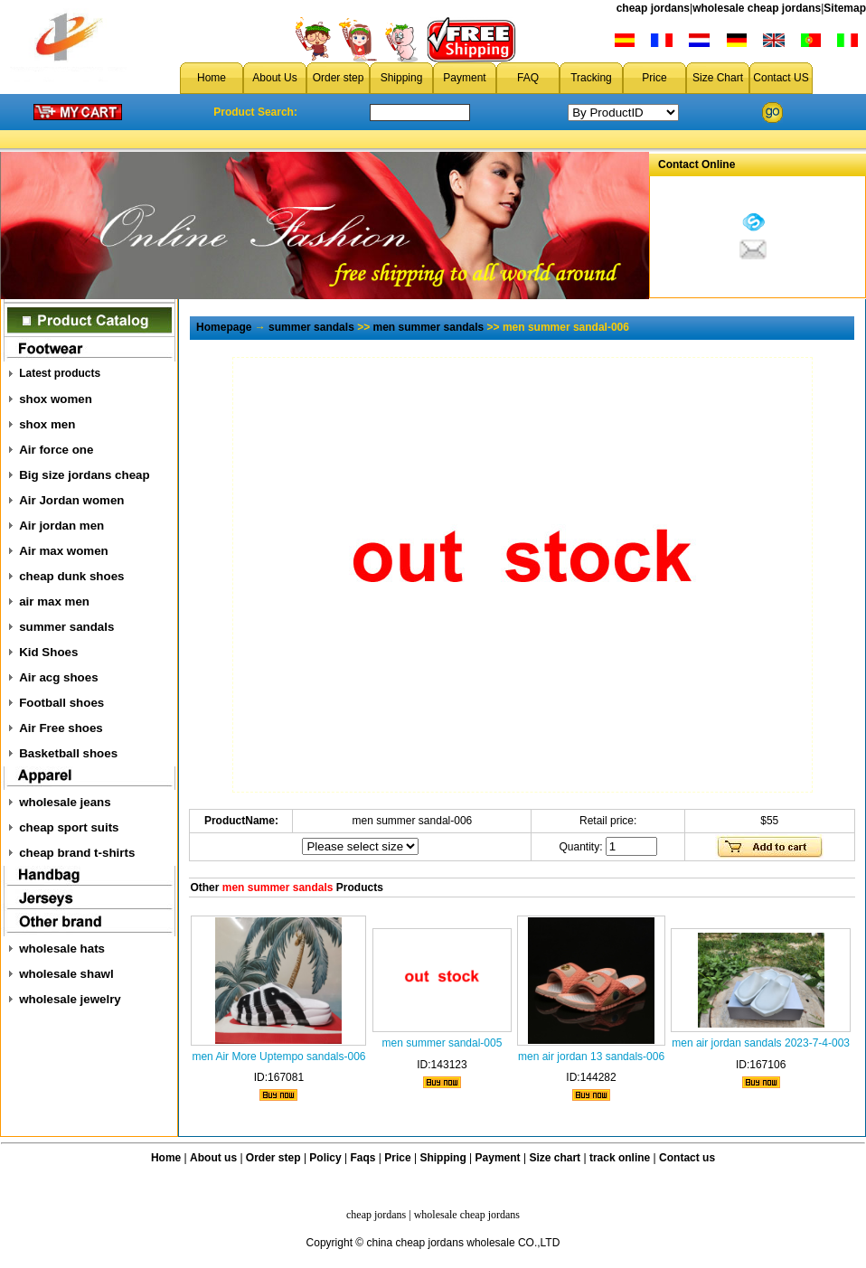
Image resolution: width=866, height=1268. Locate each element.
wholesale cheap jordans (756, 8)
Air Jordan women (71, 500)
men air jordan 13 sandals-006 (591, 1056)
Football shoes (61, 702)
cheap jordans (653, 8)
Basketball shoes (68, 753)
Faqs (363, 1157)
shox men (47, 424)
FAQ (528, 77)
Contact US (780, 77)
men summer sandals (429, 327)
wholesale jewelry (70, 999)
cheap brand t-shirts (77, 852)
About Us (274, 77)
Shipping (402, 77)
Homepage (223, 327)
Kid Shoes (48, 652)
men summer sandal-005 (442, 1043)
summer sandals (66, 627)
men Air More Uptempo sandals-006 (278, 1056)
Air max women (63, 551)
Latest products (59, 373)
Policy (325, 1157)
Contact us (687, 1157)
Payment (464, 77)
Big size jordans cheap (84, 475)
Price (654, 77)
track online (619, 1157)
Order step (338, 77)
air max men (54, 601)
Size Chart (717, 77)
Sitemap (845, 8)
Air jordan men (61, 525)
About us (213, 1157)
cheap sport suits (68, 827)
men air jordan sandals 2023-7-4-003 (761, 1043)
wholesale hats (62, 948)
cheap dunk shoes (71, 576)
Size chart (554, 1157)
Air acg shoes (58, 677)
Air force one (56, 449)
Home (211, 77)
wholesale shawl (66, 974)
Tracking (591, 77)
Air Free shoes (61, 728)
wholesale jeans (65, 802)
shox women (55, 399)
